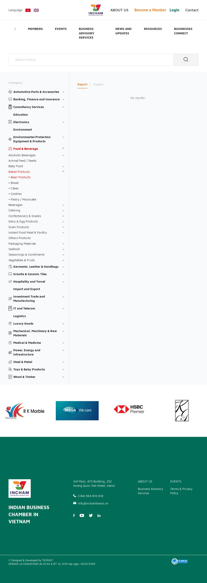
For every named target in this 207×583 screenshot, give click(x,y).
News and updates (123, 31)
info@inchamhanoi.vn (90, 503)
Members (35, 28)
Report (82, 84)
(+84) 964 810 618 (88, 496)
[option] (77, 411)
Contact (192, 10)
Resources (153, 28)
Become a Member (150, 10)
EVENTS (61, 28)
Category (15, 82)
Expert (98, 84)
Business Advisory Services (86, 33)
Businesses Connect (183, 31)
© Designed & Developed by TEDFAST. (30, 560)
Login (174, 10)
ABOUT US (119, 10)
